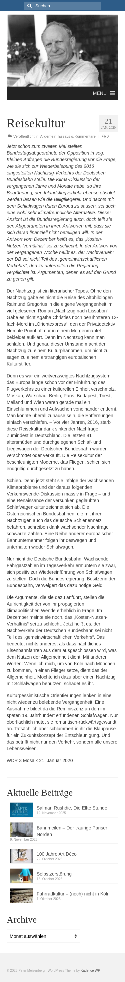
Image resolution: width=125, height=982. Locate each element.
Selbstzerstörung (54, 874)
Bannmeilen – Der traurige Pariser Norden (72, 831)
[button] (100, 93)
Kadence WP (90, 970)
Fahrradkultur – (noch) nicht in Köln (73, 893)
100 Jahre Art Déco (57, 854)
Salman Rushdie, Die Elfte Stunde (72, 808)
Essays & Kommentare (77, 136)
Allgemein (48, 136)
